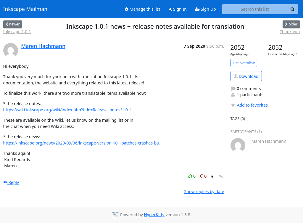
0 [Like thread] (192, 176)
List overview (244, 62)
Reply (11, 182)
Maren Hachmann (43, 45)
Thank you (290, 31)
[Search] (292, 9)
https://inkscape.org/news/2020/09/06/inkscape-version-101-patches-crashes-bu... (83, 143)
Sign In (178, 9)
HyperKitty (154, 214)
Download (246, 76)
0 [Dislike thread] (203, 176)
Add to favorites (249, 105)
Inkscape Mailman (25, 9)
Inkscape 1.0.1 (17, 31)
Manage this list (142, 9)
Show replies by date (204, 191)
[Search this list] (255, 9)
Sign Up (205, 9)
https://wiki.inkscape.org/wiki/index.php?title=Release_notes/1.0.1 (67, 110)
